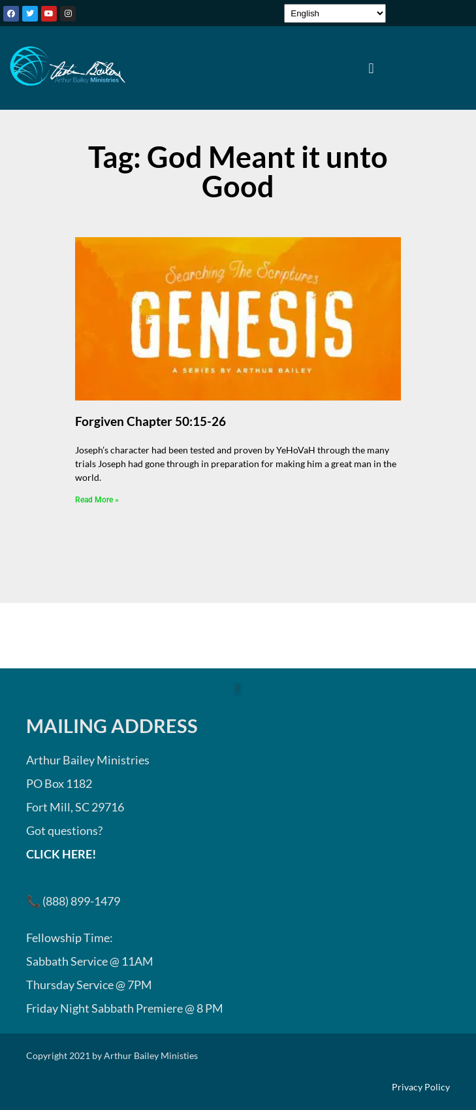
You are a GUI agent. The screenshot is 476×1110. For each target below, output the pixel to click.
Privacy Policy (421, 1087)
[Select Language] (335, 13)
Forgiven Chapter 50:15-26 (150, 421)
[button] (371, 68)
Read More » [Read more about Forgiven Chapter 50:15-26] (97, 499)
